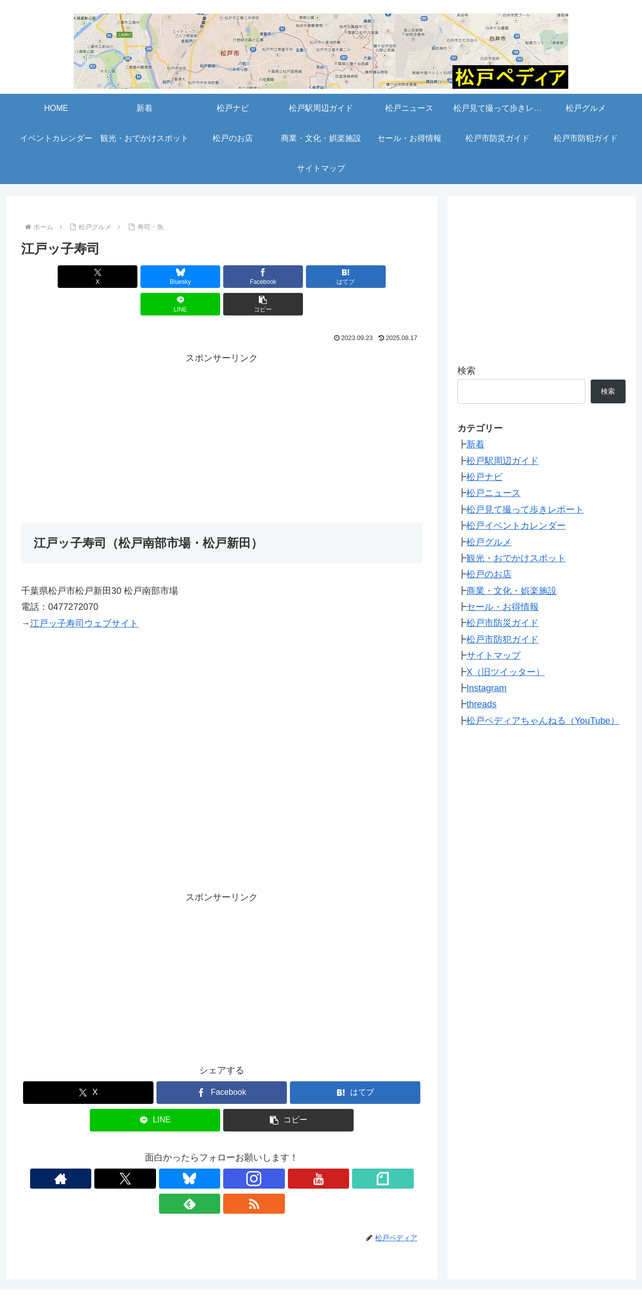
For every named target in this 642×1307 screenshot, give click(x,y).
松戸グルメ (489, 542)
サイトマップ (493, 655)
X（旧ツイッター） (505, 672)
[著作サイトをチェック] (141, 1151)
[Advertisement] (221, 409)
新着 (475, 444)
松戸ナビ (484, 477)
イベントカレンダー (435, 1263)
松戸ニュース (493, 493)
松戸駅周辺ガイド (502, 461)
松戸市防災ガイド (502, 623)
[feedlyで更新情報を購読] (279, 1151)
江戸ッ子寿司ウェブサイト (84, 596)
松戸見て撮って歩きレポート (525, 510)
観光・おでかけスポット (516, 558)
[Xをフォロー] (164, 1151)
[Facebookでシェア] (188, 276)
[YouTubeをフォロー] (233, 1151)
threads (481, 704)
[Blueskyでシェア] (120, 276)
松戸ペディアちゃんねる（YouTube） (542, 721)
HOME (52, 1263)
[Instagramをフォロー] (210, 1151)
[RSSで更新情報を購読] (302, 1151)
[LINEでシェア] (323, 276)
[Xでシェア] (53, 276)
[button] (390, 276)
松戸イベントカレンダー (516, 526)
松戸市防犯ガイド (502, 639)
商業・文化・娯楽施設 (511, 591)
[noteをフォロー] (256, 1151)
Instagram (486, 688)
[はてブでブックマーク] (255, 276)
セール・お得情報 (502, 607)
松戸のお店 (489, 574)
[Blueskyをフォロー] (187, 1151)
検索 (466, 371)
